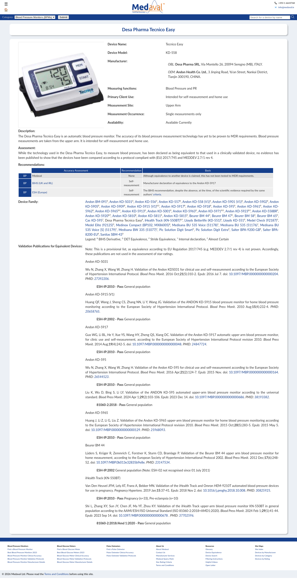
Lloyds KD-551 (233, 220)
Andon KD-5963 (184, 211)
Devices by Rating (262, 559)
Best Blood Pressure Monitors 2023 (22, 552)
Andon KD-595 (223, 206)
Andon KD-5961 (248, 206)
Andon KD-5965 (106, 211)
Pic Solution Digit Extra (212, 230)
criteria (157, 194)
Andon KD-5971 (209, 211)
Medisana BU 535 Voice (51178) (194, 225)
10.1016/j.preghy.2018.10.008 (224, 490)
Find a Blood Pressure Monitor (20, 549)
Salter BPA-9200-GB (245, 230)
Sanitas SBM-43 (111, 234)
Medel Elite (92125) (99, 225)
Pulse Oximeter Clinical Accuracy (120, 552)
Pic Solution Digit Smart (176, 230)
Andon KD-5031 (120, 202)
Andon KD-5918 (198, 206)
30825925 (263, 490)
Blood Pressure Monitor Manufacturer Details (26, 562)
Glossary (209, 549)
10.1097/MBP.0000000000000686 (219, 397)
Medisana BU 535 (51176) (238, 225)
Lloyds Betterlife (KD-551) (202, 220)
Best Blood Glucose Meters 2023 (70, 552)
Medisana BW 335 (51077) (137, 230)
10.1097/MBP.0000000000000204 (253, 274)
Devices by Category (263, 555)
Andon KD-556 (145, 202)
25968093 (158, 430)
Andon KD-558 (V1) (196, 202)
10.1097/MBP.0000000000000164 (253, 372)
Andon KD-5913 (133, 211)
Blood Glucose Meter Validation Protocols (74, 559)
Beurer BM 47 (222, 216)
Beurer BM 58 (244, 216)
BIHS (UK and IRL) (42, 183)
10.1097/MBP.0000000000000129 (115, 430)
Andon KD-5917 (172, 206)
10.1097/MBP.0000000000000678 (144, 515)
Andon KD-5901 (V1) (227, 202)
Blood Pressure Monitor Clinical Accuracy (24, 555)
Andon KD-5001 (159, 211)
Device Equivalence (214, 552)
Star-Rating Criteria (164, 562)
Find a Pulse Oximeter (116, 549)
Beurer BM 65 (267, 216)
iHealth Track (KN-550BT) (162, 220)
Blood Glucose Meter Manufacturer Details (74, 562)
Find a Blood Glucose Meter (68, 549)
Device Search (211, 555)
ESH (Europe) (39, 192)
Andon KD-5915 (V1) (142, 206)
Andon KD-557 (169, 202)
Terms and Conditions (165, 565)
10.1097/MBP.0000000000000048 (156, 344)
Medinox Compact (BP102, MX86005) (142, 225)
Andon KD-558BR (264, 211)
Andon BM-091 (96, 202)
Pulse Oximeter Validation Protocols (121, 555)
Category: (7, 17)
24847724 (199, 344)
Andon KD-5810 (123, 216)
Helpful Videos (212, 562)
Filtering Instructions (214, 559)
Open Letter (211, 565)
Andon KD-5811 (149, 216)
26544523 (101, 377)
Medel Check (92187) (262, 220)
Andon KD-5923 (236, 211)
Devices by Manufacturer (265, 552)
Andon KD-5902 (255, 202)
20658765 (92, 311)
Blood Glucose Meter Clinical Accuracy (73, 555)
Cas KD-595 (93, 220)
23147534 (162, 462)
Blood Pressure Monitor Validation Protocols (26, 559)
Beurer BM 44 (199, 216)
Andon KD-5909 (112, 206)
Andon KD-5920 (96, 216)
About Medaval (162, 549)
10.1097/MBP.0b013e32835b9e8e (120, 462)
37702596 (186, 515)
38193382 (261, 397)
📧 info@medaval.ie (284, 7)
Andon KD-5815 (175, 216)
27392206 (101, 279)
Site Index (259, 549)
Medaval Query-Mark (165, 559)
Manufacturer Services (165, 555)
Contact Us (160, 552)
